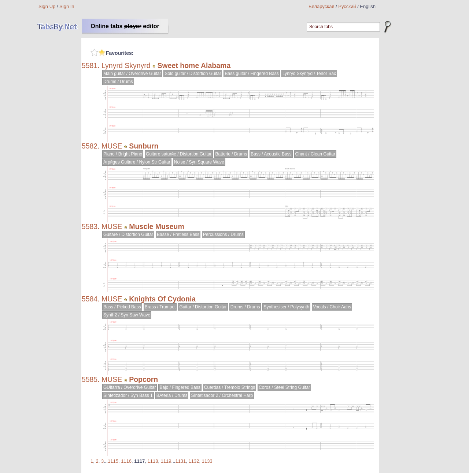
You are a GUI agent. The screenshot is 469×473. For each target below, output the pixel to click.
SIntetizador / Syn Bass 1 (128, 395)
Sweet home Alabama (194, 65)
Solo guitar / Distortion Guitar (193, 73)
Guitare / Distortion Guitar (128, 234)
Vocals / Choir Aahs (332, 306)
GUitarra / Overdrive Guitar (129, 387)
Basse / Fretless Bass (178, 234)
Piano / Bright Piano (122, 154)
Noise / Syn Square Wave (199, 162)
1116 (126, 461)
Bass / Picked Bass (122, 306)
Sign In (66, 6)
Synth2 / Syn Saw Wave (126, 315)
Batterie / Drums (231, 154)
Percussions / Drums (223, 234)
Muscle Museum (156, 226)
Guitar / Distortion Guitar (202, 306)
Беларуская (321, 6)
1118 (152, 461)
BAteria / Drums (172, 395)
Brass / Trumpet (160, 306)
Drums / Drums (118, 81)
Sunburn (143, 146)
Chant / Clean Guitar (315, 154)
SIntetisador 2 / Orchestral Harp (222, 395)
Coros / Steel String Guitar (284, 387)
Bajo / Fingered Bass (179, 387)
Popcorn (143, 379)
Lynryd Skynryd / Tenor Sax (309, 73)
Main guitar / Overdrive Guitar (132, 73)
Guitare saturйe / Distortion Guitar (178, 154)
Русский (347, 6)
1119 (166, 461)
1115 (113, 461)
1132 (194, 461)
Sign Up (46, 6)
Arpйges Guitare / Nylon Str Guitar (136, 162)
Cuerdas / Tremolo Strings (229, 387)
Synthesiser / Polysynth (286, 306)
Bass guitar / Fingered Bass (251, 73)
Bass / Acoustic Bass (271, 154)
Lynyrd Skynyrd (126, 65)
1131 (180, 461)
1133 (207, 461)
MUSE (111, 146)
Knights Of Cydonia (162, 299)
